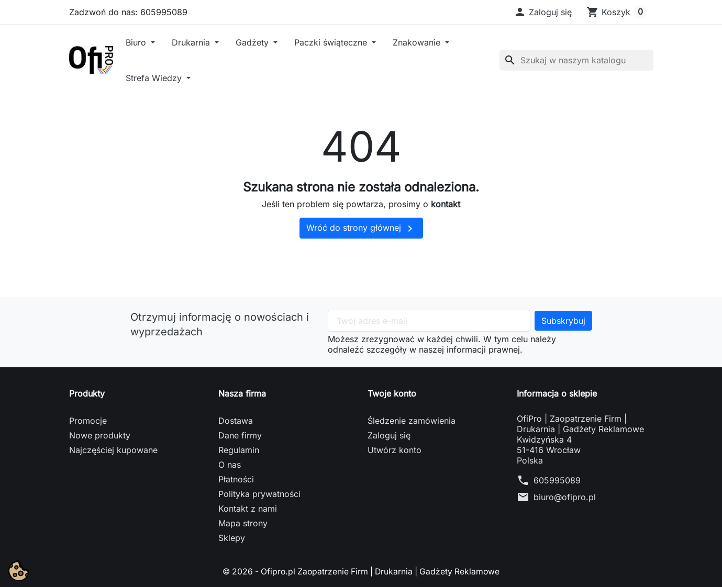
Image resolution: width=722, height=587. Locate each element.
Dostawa (235, 420)
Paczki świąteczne (332, 42)
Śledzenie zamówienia (412, 420)
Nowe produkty (99, 435)
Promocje (88, 420)
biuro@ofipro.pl (565, 497)
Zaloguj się (389, 435)
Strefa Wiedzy (155, 78)
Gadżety (253, 42)
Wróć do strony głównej (361, 228)
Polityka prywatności (259, 494)
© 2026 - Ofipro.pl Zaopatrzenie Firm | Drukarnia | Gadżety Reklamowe (361, 571)
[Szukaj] (576, 60)
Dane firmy (240, 435)
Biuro (137, 42)
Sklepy (231, 538)
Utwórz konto (394, 450)
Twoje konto (392, 393)
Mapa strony (243, 523)
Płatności (236, 479)
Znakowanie (418, 42)
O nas (229, 464)
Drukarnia (192, 42)
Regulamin (238, 450)
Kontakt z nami (247, 508)
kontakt (445, 204)
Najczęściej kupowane (113, 450)
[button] (542, 12)
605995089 (557, 480)
